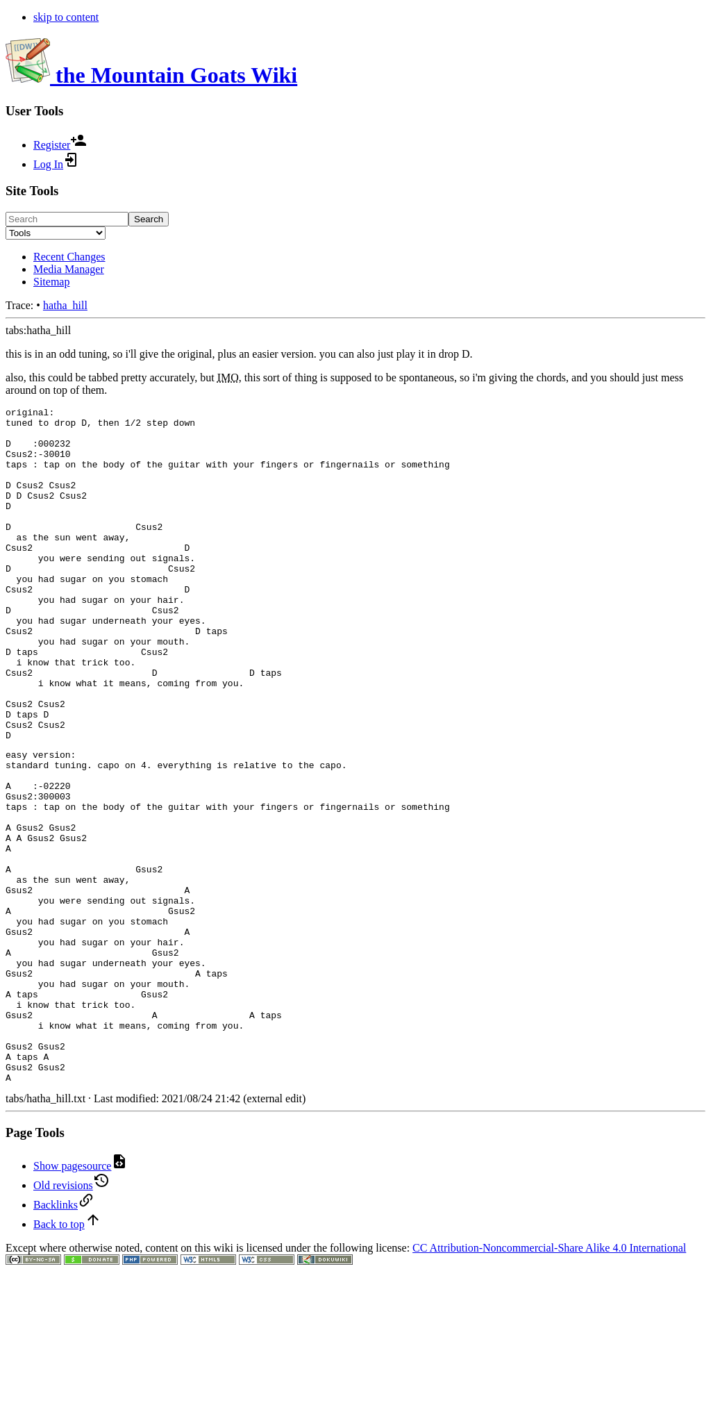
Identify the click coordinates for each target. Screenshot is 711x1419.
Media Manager (68, 269)
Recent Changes (69, 257)
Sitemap (51, 282)
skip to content (66, 17)
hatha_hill (65, 305)
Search (148, 219)
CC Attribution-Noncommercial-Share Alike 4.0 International (549, 1381)
